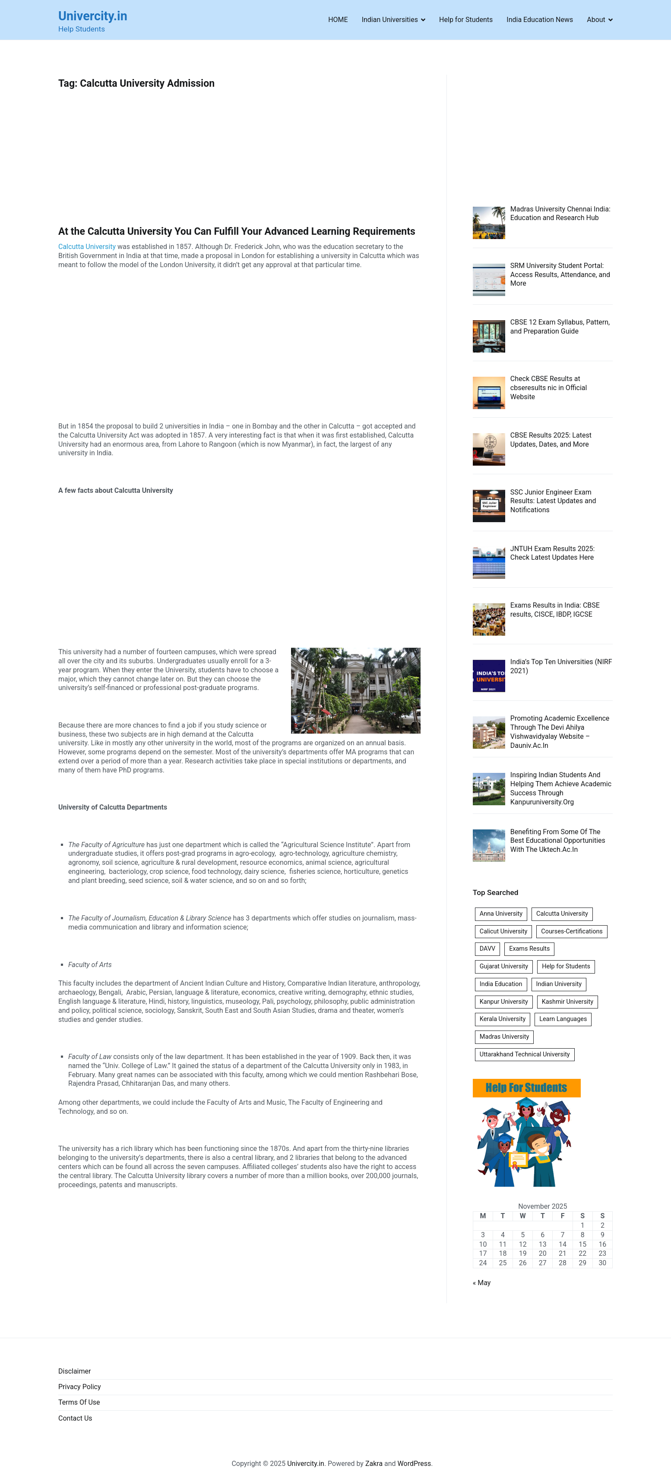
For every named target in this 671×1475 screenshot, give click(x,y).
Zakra (374, 1463)
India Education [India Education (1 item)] (501, 984)
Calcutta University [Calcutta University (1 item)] (562, 913)
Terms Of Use (79, 1402)
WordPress (414, 1463)
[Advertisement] (239, 161)
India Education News (539, 20)
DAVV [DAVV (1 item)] (487, 948)
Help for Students (466, 20)
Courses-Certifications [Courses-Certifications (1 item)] (571, 931)
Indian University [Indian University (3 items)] (559, 984)
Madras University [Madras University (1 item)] (504, 1036)
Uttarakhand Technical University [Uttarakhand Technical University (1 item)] (525, 1054)
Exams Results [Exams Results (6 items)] (529, 948)
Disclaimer (74, 1371)
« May (482, 1283)
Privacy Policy (79, 1387)
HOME (338, 20)
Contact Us (75, 1418)
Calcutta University (87, 247)
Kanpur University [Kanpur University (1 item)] (504, 1001)
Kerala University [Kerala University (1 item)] (502, 1019)
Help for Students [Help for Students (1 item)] (566, 966)
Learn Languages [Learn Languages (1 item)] (563, 1019)
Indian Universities (390, 20)
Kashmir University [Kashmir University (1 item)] (567, 1001)
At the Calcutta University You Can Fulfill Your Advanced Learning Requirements (236, 231)
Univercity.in (92, 16)
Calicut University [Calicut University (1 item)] (504, 931)
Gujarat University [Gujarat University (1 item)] (504, 966)
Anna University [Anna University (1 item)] (501, 913)
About (596, 20)
